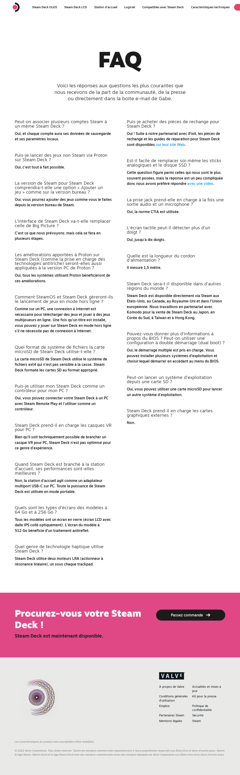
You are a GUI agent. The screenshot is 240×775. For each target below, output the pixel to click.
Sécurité (197, 715)
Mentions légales (170, 721)
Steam (196, 721)
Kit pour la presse (204, 696)
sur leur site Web (170, 144)
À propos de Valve (171, 686)
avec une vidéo (200, 183)
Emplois (164, 706)
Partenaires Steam (171, 715)
